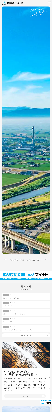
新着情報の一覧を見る (26, 335)
